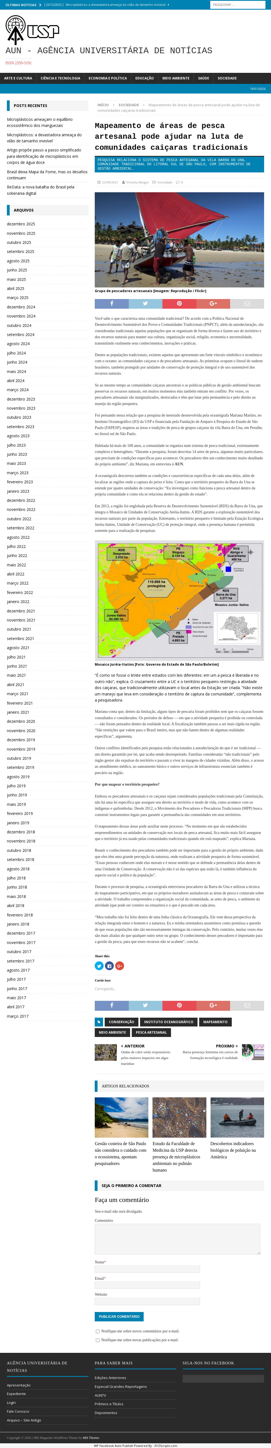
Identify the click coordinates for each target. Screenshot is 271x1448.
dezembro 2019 (21, 739)
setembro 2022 (20, 527)
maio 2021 (16, 675)
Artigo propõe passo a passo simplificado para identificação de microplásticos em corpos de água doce (44, 156)
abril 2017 (15, 1006)
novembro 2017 (21, 942)
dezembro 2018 (21, 831)
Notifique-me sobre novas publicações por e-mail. (140, 1340)
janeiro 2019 (18, 822)
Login (11, 1402)
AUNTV (100, 1395)
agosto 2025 (18, 260)
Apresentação (19, 1385)
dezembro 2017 (21, 933)
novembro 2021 (21, 620)
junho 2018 (17, 887)
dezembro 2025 (21, 223)
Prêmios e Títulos (109, 1403)
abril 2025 (15, 288)
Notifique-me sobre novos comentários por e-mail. (140, 1331)
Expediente (16, 1393)
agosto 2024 (18, 343)
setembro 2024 (20, 334)
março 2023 (17, 472)
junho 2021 (17, 666)
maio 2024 (16, 371)
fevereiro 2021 (20, 703)
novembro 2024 (21, 316)
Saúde (203, 78)
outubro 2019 (19, 758)
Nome (99, 1262)
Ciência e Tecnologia (60, 78)
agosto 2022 (18, 537)
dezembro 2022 (21, 500)
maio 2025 (16, 279)
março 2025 (17, 297)
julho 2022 (16, 546)
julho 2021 (16, 657)
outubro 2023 (19, 417)
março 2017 (17, 1016)
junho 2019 (17, 795)
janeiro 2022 (18, 601)
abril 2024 (15, 380)
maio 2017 (16, 997)
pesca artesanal (151, 1032)
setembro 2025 (20, 251)
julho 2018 (16, 878)
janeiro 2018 (18, 924)
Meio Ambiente (176, 78)
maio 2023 (16, 463)
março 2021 (17, 693)
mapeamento (215, 1022)
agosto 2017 (18, 970)
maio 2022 (16, 564)
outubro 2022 (19, 518)
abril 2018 (15, 905)
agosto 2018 (18, 868)
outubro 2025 (19, 242)
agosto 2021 (18, 647)
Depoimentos (106, 1412)
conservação (121, 1022)
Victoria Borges (137, 182)
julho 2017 (16, 979)
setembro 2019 (20, 767)
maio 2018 (16, 896)
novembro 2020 (21, 730)
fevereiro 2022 (20, 592)
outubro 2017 (19, 951)
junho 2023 (17, 454)
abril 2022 (15, 574)
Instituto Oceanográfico (168, 1022)
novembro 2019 (21, 749)
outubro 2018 (19, 850)
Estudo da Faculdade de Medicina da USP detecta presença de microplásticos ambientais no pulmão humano (176, 1156)
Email (99, 1278)
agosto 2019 (18, 776)
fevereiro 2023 (20, 481)
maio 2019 (16, 804)
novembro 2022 (21, 509)
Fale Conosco (18, 1411)
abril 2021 (15, 684)
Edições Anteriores (110, 1377)
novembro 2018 (21, 841)
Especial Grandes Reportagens (121, 1386)
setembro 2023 (20, 426)
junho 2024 (17, 362)
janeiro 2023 (18, 491)
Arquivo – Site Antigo (24, 1420)
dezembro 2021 (21, 611)
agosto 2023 (18, 435)
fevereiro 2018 (20, 915)
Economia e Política (108, 78)
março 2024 (17, 389)
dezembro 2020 (21, 721)
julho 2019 (16, 785)
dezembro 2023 (21, 399)
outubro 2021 (19, 629)
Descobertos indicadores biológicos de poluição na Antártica (233, 1150)
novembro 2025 (21, 233)
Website (101, 1294)
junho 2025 (17, 270)
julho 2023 (16, 445)
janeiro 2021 (18, 712)
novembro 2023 (21, 408)
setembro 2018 (20, 859)
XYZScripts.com (165, 1446)
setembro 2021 (20, 638)
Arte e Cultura (18, 78)
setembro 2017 (20, 961)
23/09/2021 (110, 182)
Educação (144, 78)
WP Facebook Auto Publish (113, 1446)
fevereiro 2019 (20, 813)
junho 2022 (17, 555)
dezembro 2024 (21, 307)
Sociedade (227, 78)
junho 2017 (17, 988)
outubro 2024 (19, 325)
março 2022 (17, 583)
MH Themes (91, 1438)
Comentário (104, 1220)
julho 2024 (16, 353)
